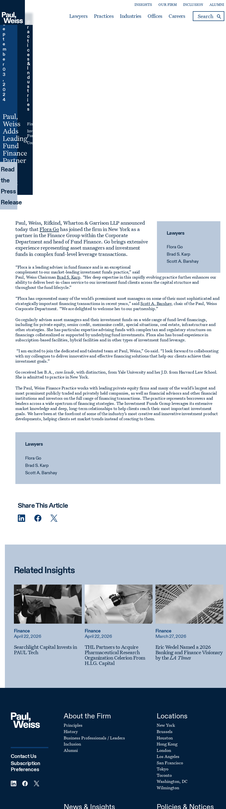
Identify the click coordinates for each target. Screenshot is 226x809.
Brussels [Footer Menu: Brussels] (165, 616)
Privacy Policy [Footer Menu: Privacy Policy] (170, 707)
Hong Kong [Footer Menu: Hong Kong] (167, 628)
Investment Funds (160, 57)
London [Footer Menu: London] (164, 634)
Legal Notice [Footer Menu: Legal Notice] (168, 700)
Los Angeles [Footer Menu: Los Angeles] (168, 640)
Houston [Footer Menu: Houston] (165, 622)
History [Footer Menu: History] (71, 616)
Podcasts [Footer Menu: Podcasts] (72, 744)
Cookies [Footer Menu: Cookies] (164, 713)
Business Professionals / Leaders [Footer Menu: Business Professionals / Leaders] (94, 622)
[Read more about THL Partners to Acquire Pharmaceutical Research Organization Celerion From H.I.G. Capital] (114, 488)
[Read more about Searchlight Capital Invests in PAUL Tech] (43, 488)
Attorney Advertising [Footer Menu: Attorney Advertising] (177, 719)
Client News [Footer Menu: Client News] (75, 700)
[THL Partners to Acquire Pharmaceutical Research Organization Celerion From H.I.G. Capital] (114, 539)
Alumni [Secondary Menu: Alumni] (212, 5)
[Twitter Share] (45, 403)
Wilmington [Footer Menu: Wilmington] (168, 672)
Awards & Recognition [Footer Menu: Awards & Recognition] (85, 719)
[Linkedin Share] (12, 403)
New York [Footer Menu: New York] (166, 609)
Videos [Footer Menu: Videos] (70, 725)
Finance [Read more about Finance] (17, 515)
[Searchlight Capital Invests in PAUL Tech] (43, 533)
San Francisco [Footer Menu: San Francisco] (170, 647)
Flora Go (171, 131)
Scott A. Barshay (179, 146)
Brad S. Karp (175, 139)
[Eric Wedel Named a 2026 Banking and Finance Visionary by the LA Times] (184, 536)
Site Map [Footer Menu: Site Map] (165, 744)
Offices (151, 16)
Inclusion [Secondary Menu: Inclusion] (189, 5)
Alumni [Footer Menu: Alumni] (71, 634)
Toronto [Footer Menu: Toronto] (164, 659)
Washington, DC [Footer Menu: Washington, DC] (172, 665)
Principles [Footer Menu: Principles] (73, 609)
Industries (126, 16)
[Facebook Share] (28, 403)
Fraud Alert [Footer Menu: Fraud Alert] (168, 725)
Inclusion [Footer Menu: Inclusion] (72, 628)
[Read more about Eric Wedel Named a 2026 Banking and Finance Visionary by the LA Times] (184, 488)
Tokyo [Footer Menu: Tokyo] (162, 653)
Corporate (154, 64)
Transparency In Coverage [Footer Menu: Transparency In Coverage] (181, 738)
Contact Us (24, 640)
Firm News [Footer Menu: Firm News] (74, 732)
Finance (152, 50)
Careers (172, 16)
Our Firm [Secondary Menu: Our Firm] (163, 5)
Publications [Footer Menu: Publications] (75, 713)
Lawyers (74, 16)
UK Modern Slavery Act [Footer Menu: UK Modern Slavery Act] (179, 732)
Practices (99, 16)
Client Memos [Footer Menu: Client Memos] (76, 738)
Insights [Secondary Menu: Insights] (139, 5)
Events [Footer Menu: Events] (70, 707)
